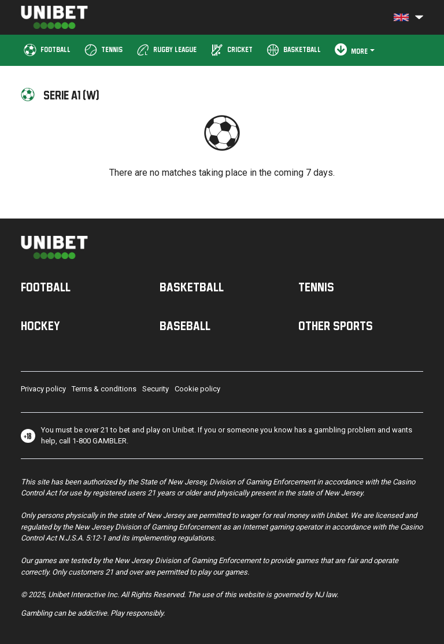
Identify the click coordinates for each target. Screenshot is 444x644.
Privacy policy (43, 388)
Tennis (316, 287)
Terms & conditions (104, 388)
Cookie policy (197, 388)
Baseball (185, 325)
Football (46, 287)
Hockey (40, 325)
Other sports (335, 325)
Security (155, 388)
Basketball (192, 287)
